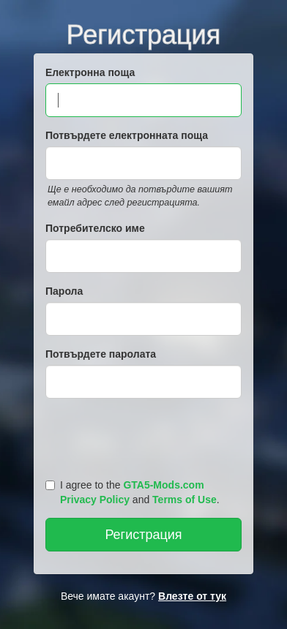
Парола (64, 291)
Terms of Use (184, 499)
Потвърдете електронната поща (126, 135)
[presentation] (145, 435)
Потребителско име (95, 228)
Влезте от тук (192, 596)
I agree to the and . (132, 492)
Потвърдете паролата (100, 354)
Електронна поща (90, 72)
